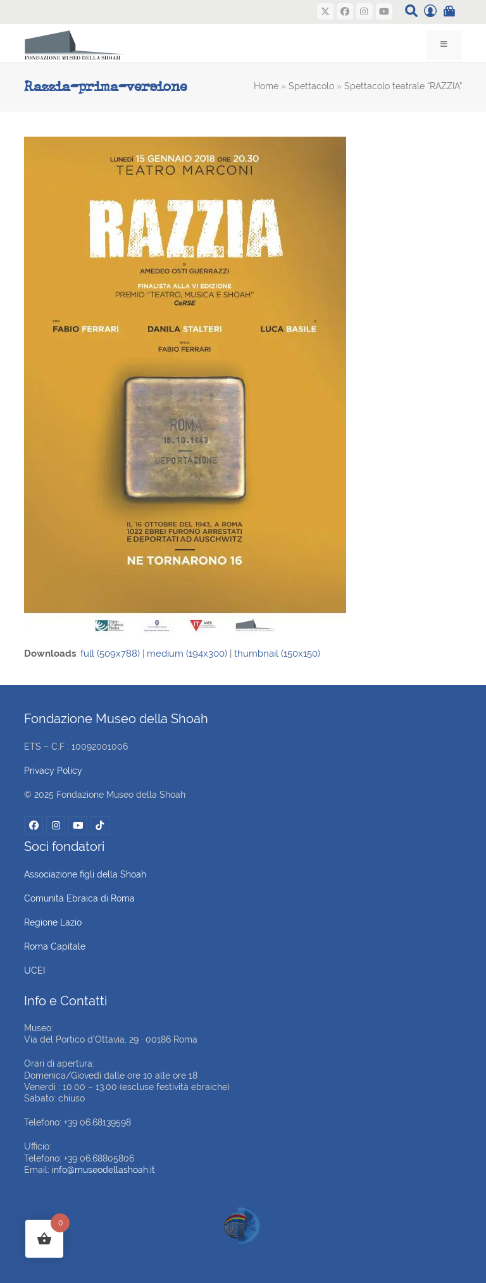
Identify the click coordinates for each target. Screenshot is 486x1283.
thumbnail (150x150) (277, 653)
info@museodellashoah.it (103, 1170)
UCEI (34, 970)
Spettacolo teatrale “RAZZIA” (403, 86)
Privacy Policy (53, 770)
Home (266, 86)
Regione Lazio (53, 922)
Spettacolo (311, 86)
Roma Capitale (54, 946)
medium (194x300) (187, 653)
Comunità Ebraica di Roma (79, 898)
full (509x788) (110, 653)
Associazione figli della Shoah (85, 874)
